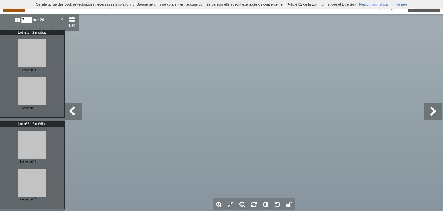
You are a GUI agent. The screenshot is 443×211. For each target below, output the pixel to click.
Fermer (401, 4)
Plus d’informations (374, 4)
